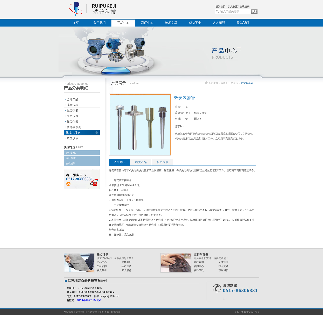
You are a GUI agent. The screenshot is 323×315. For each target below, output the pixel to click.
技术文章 (171, 22)
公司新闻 (102, 266)
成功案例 (195, 22)
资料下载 (199, 270)
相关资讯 (162, 162)
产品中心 (123, 22)
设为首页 (220, 6)
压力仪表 (72, 116)
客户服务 (126, 270)
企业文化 (71, 152)
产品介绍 (119, 162)
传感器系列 (74, 127)
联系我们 (243, 22)
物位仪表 (72, 121)
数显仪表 (72, 138)
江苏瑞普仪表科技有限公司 (102, 9)
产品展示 (233, 83)
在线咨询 (244, 6)
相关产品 (141, 162)
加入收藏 (233, 6)
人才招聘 (219, 22)
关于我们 (99, 22)
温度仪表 (72, 110)
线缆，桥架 (73, 132)
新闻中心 (147, 22)
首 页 (75, 22)
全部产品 (72, 99)
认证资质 (71, 158)
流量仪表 (72, 105)
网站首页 (69, 311)
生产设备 (126, 266)
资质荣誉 (102, 270)
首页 (223, 83)
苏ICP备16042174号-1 (89, 300)
